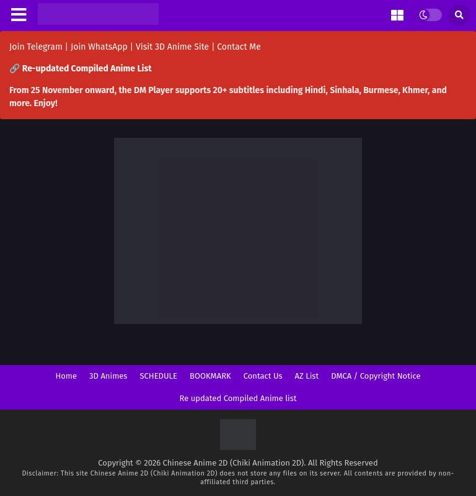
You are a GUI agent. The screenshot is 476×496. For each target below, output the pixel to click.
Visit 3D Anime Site (172, 47)
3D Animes (108, 376)
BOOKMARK (210, 376)
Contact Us (263, 376)
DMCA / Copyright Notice (375, 376)
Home (66, 376)
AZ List (307, 376)
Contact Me (239, 47)
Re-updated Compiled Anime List (87, 68)
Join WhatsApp (99, 47)
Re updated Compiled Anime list (238, 398)
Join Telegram (36, 47)
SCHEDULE (158, 376)
